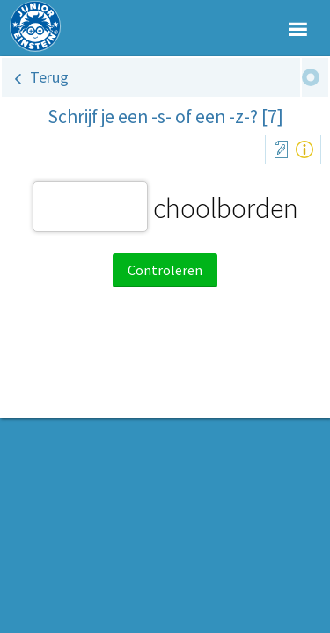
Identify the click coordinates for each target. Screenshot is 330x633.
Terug (49, 77)
